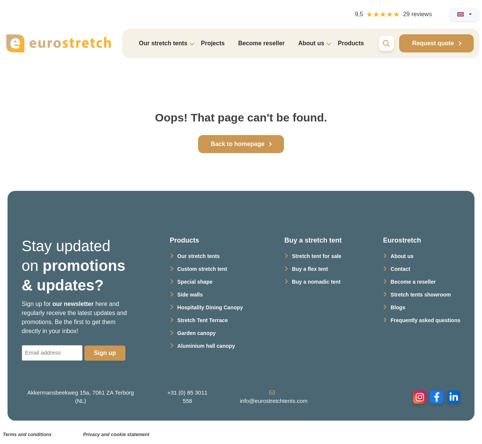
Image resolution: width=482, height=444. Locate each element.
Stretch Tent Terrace (202, 320)
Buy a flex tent (310, 269)
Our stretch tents (198, 256)
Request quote (433, 43)
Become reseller (261, 43)
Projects (212, 43)
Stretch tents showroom (420, 295)
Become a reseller (413, 282)
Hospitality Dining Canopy (210, 307)
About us (401, 256)
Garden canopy (196, 333)
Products (351, 43)
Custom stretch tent (202, 269)
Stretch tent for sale (316, 256)
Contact (400, 269)
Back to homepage (237, 144)
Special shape (194, 282)
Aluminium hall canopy (206, 346)
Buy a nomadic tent (316, 282)
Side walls (190, 295)
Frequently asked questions (425, 320)
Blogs (397, 307)
